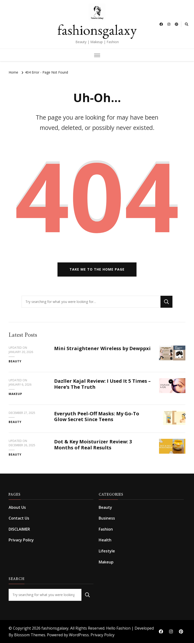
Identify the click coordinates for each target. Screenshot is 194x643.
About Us (17, 507)
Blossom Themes (29, 634)
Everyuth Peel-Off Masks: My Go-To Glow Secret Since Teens (96, 416)
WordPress (79, 634)
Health (105, 540)
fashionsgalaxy (97, 29)
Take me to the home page (97, 269)
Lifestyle (107, 551)
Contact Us (19, 518)
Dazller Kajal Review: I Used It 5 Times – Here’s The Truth (102, 384)
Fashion (106, 529)
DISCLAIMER (19, 529)
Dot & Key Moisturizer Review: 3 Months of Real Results (93, 444)
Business (107, 518)
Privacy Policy (21, 540)
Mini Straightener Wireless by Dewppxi (102, 348)
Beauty (15, 361)
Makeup (15, 394)
